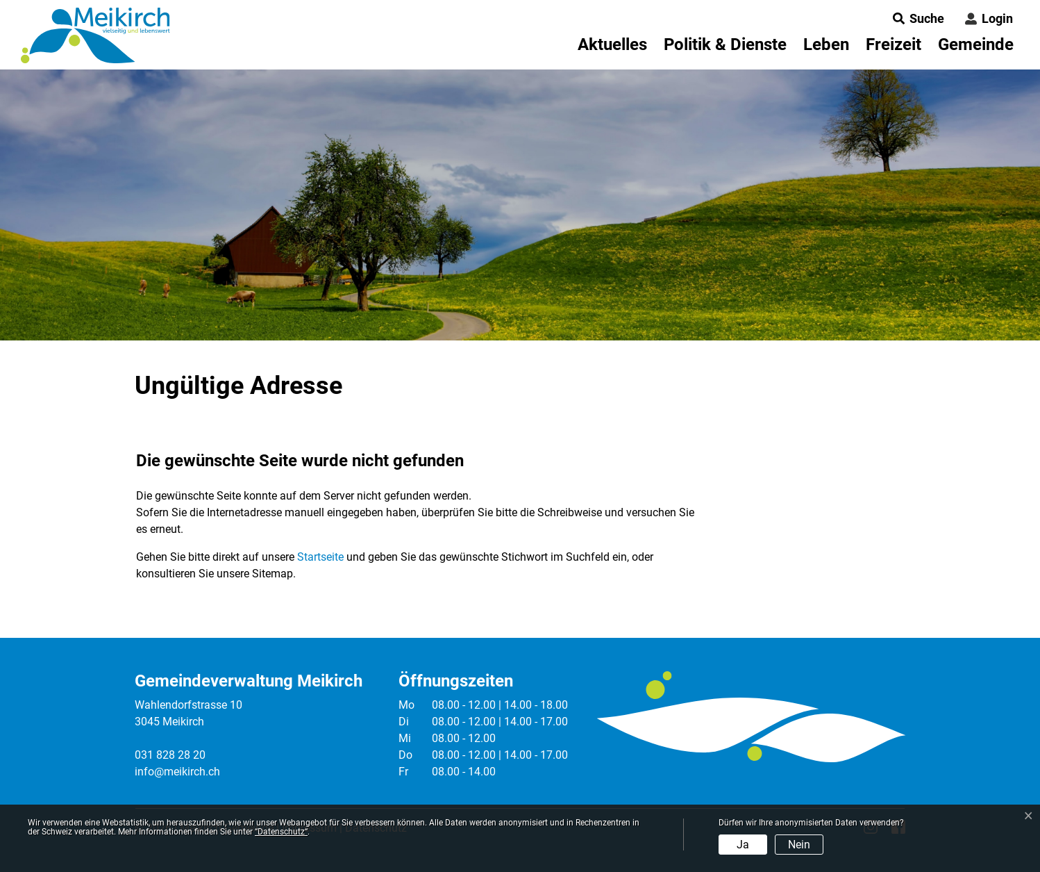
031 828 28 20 (170, 755)
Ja (743, 844)
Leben (826, 44)
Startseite (320, 556)
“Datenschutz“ (281, 832)
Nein (799, 844)
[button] (914, 18)
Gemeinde (976, 44)
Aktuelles (612, 44)
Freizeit (893, 44)
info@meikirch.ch (177, 771)
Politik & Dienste (725, 44)
